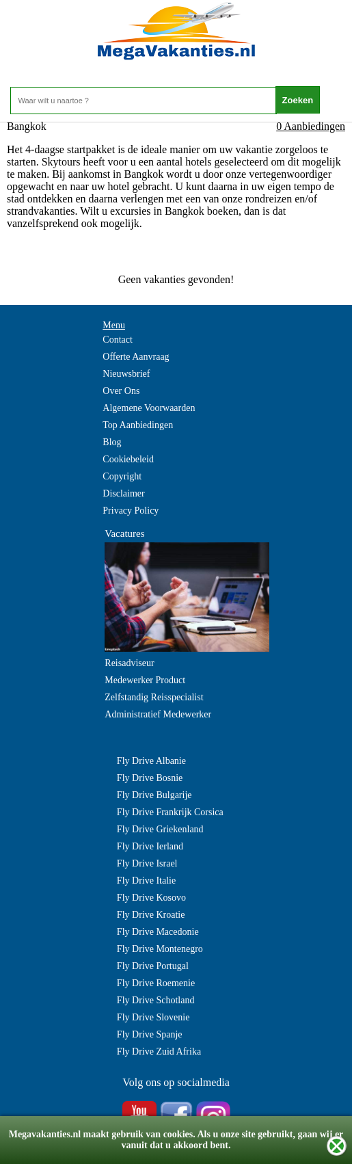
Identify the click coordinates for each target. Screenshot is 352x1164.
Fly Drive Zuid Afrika (159, 1051)
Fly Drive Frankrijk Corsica (170, 812)
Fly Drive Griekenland (160, 829)
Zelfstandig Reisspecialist (154, 697)
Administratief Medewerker (158, 714)
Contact (118, 339)
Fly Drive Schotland (156, 1000)
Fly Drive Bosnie (149, 778)
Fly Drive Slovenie (153, 1017)
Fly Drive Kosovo (151, 897)
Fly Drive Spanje (149, 1034)
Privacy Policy (131, 510)
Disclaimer (123, 493)
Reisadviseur (129, 663)
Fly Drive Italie (146, 880)
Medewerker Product (145, 680)
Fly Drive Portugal (153, 966)
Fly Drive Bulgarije (154, 795)
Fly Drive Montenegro (160, 949)
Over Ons (121, 391)
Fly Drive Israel (147, 863)
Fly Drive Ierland (150, 846)
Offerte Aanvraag (136, 357)
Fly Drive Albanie (151, 761)
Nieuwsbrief (126, 374)
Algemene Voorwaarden (149, 408)
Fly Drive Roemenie (156, 983)
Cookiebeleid (128, 459)
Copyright (122, 476)
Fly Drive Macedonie (158, 932)
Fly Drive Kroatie (151, 915)
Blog (112, 442)
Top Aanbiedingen (138, 425)
